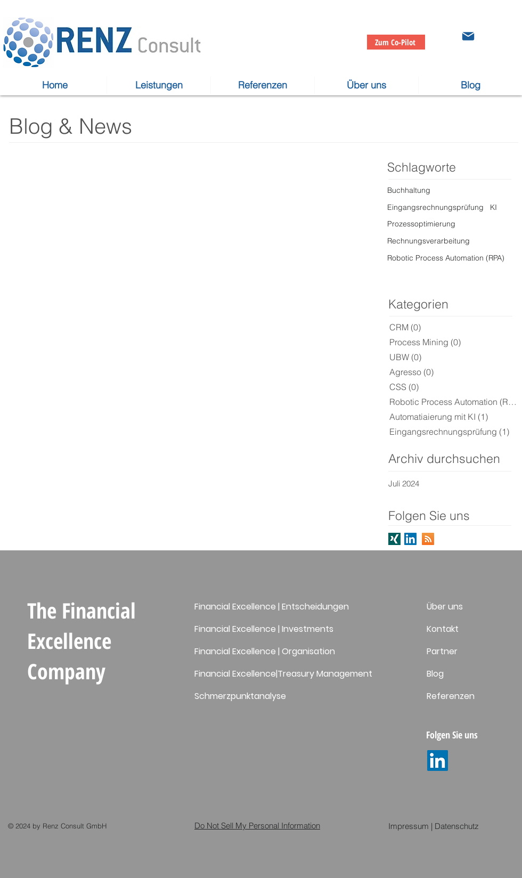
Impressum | (410, 826)
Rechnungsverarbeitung (428, 241)
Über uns (445, 606)
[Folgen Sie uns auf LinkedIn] (410, 539)
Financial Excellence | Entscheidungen (271, 606)
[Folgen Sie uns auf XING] (394, 539)
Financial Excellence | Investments (263, 629)
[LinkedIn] (437, 760)
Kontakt (443, 629)
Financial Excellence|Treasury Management (283, 674)
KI (493, 207)
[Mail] (468, 36)
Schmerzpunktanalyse (240, 696)
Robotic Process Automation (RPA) (445, 258)
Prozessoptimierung (421, 224)
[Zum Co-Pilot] (396, 42)
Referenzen (451, 696)
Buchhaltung (408, 190)
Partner (442, 651)
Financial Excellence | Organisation (264, 651)
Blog (435, 674)
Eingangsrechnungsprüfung (435, 207)
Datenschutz (457, 826)
